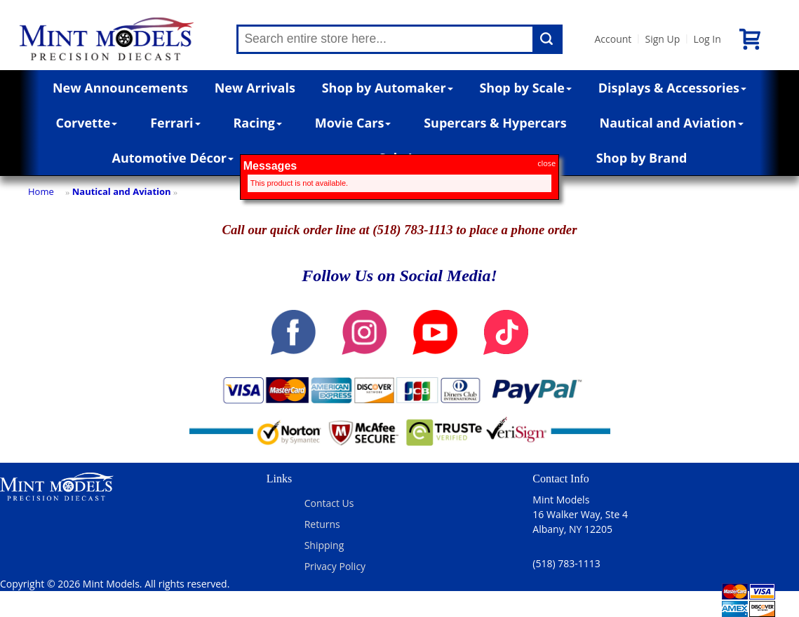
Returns (322, 524)
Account (612, 39)
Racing (257, 122)
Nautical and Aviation (672, 122)
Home (41, 191)
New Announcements (120, 87)
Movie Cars (353, 122)
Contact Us (329, 503)
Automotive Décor (173, 157)
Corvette (86, 122)
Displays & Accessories (672, 87)
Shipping (324, 545)
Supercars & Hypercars (495, 122)
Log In (706, 39)
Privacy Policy (334, 566)
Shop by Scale (525, 87)
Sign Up (662, 39)
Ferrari (175, 122)
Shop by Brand (641, 157)
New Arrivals (255, 87)
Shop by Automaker (387, 87)
